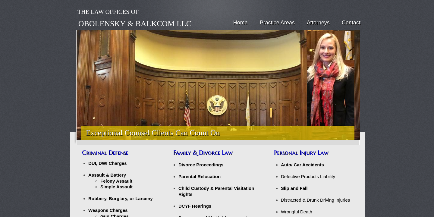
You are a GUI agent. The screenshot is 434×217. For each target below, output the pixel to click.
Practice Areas (277, 23)
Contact (351, 23)
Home (240, 23)
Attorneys (318, 23)
